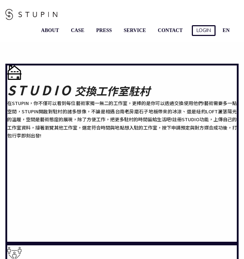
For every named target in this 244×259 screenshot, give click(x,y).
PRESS (102, 30)
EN (226, 30)
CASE (76, 30)
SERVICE (133, 30)
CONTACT (169, 30)
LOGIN (203, 30)
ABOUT (48, 30)
